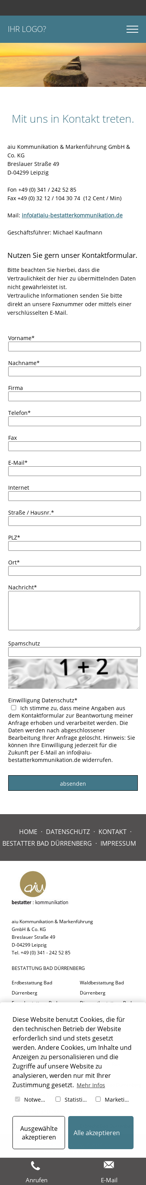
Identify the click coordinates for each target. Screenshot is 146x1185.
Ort (14, 562)
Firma (15, 387)
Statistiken (72, 1099)
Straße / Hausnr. (31, 512)
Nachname (24, 363)
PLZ (14, 537)
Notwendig (32, 1099)
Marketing (112, 1099)
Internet (18, 487)
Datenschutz (68, 831)
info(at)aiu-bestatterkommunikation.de (72, 215)
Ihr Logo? (27, 29)
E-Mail (18, 462)
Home (28, 831)
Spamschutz (24, 643)
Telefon (19, 412)
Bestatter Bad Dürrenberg (47, 843)
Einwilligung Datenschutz (42, 700)
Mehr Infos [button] (91, 1085)
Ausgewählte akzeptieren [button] (39, 1132)
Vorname (21, 338)
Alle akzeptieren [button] (97, 1133)
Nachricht (22, 587)
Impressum (118, 843)
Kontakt (113, 831)
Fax (12, 437)
